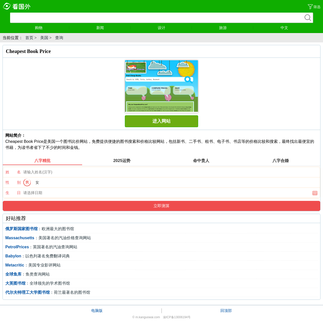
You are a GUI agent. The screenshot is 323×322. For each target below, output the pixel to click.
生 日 (13, 193)
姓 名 (13, 172)
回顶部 (226, 310)
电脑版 (97, 310)
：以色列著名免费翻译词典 (37, 256)
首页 (29, 38)
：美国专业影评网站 (33, 265)
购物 (52, 27)
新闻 (113, 27)
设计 (175, 27)
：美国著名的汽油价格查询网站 (48, 238)
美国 (44, 38)
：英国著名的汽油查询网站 (41, 247)
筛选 (316, 7)
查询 (59, 38)
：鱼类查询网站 (27, 274)
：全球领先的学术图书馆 (37, 283)
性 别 (13, 182)
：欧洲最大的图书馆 (39, 229)
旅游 (236, 27)
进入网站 (161, 121)
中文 (284, 27)
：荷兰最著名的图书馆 (47, 292)
